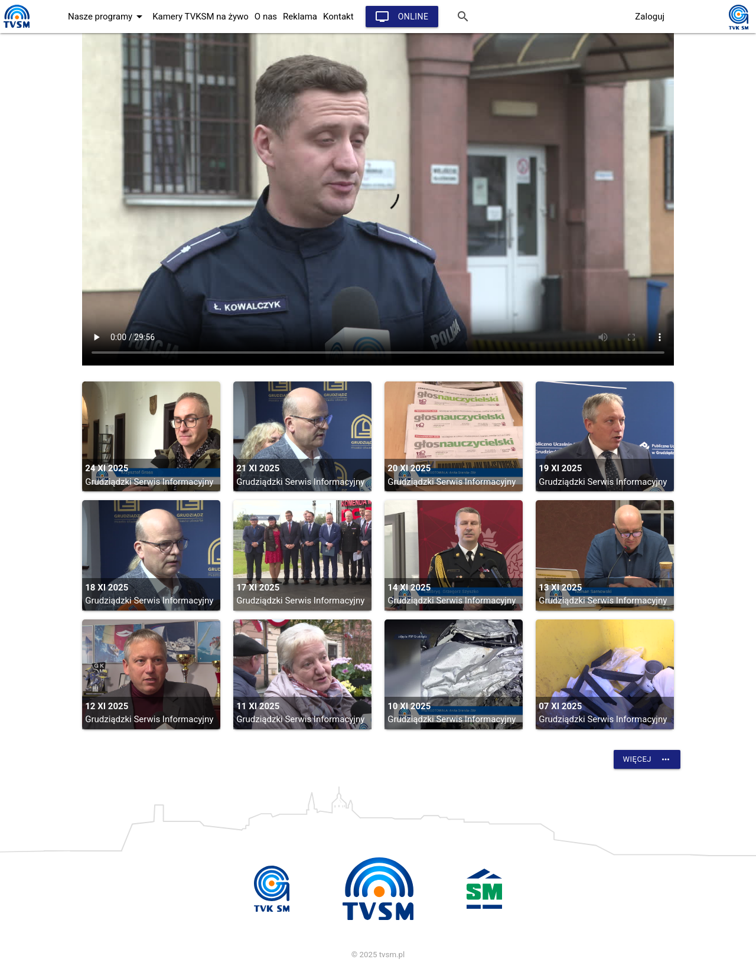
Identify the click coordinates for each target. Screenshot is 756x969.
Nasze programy (107, 16)
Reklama (300, 16)
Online (402, 16)
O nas (266, 16)
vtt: (378, 199)
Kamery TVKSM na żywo (200, 16)
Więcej (647, 759)
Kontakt (338, 16)
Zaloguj (649, 16)
